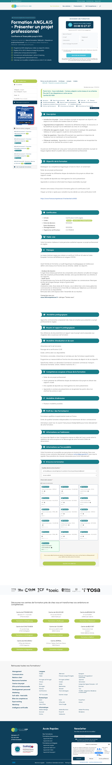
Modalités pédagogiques (48, 102)
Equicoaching (17, 701)
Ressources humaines (19, 680)
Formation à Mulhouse (56, 621)
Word (40, 700)
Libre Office (42, 704)
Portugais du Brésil (64, 679)
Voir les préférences (104, 758)
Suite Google (62, 704)
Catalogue (61, 81)
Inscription (94, 108)
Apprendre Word (47, 738)
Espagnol (81, 673)
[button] (109, 744)
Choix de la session (46, 480)
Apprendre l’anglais (48, 745)
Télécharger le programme (21, 102)
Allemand (61, 673)
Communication (17, 674)
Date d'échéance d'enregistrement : (50, 226)
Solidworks (62, 714)
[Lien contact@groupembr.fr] (80, 454)
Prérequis (91, 100)
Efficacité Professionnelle (21, 686)
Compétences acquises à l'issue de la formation (53, 104)
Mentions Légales (39, 762)
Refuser (91, 758)
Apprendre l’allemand (49, 747)
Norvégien (42, 686)
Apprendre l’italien (48, 750)
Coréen (61, 682)
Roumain (81, 686)
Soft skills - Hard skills (19, 695)
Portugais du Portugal (45, 679)
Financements (78, 6)
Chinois (41, 682)
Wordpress (82, 712)
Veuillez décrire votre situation (51, 468)
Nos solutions (66, 6)
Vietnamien (82, 682)
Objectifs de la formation (58, 100)
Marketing (15, 692)
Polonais (41, 688)
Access (81, 702)
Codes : (46, 220)
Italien (40, 676)
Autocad (41, 712)
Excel (60, 700)
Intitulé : (46, 218)
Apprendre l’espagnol (49, 752)
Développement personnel (21, 689)
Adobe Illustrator (63, 709)
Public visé (81, 100)
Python (41, 714)
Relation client (17, 677)
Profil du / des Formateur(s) (48, 106)
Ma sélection (20, 81)
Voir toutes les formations (22, 167)
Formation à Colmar (56, 635)
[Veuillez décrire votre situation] (69, 475)
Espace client (98, 1)
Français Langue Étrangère (66, 676)
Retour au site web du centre (49, 81)
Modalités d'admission (74, 104)
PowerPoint (82, 700)
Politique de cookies (84, 762)
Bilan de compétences (20, 698)
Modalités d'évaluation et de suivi (88, 102)
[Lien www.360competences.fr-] (49, 297)
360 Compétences (90, 6)
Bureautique (43, 698)
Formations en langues (50, 743)
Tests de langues (64, 691)
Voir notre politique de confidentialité (86, 740)
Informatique (43, 707)
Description (44, 100)
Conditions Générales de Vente (95, 762)
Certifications (43, 691)
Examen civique (63, 694)
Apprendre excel (47, 741)
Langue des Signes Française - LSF (88, 684)
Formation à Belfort (87, 637)
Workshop (15, 704)
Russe (40, 684)
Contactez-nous (90, 1)
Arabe (60, 684)
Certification (71, 100)
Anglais (75, 81)
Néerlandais (62, 686)
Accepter (79, 758)
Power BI (61, 712)
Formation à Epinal (56, 649)
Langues (69, 81)
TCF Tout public (43, 694)
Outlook (41, 702)
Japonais (81, 679)
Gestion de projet (18, 683)
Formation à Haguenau (24, 649)
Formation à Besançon (87, 621)
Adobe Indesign (43, 709)
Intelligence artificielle (20, 708)
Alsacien (61, 688)
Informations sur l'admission (66, 106)
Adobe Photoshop (84, 709)
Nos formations (54, 6)
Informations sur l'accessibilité (84, 106)
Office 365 (62, 702)
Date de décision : (50, 223)
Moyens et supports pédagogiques (67, 102)
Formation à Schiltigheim (24, 635)
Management (17, 671)
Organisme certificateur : (52, 230)
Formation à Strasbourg (24, 621)
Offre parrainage (81, 1)
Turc (80, 688)
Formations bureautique (50, 736)
